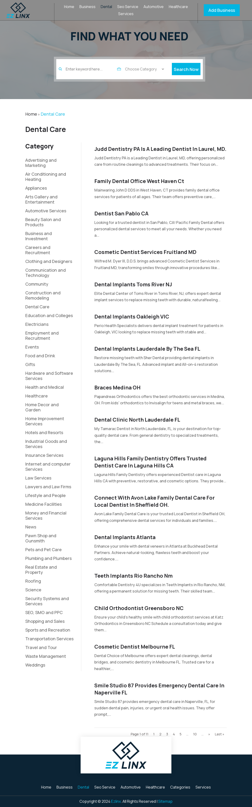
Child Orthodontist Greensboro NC (139, 608)
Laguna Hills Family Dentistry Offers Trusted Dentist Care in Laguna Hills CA (150, 462)
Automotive (153, 7)
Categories (180, 787)
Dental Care (53, 114)
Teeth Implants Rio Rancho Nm (133, 575)
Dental (106, 7)
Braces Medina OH (117, 387)
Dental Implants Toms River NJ (133, 284)
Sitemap (165, 801)
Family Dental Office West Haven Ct (139, 181)
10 (195, 734)
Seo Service (127, 7)
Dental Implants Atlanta (125, 537)
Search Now (186, 76)
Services (126, 14)
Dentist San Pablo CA (121, 213)
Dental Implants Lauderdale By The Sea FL (147, 348)
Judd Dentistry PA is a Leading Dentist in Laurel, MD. (160, 149)
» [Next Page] (209, 734)
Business (87, 7)
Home (69, 7)
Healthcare (178, 7)
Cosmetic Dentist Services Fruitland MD (145, 252)
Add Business (222, 10)
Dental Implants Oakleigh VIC (131, 316)
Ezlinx (116, 801)
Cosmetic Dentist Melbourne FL (134, 646)
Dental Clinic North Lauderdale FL (137, 419)
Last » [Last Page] (219, 734)
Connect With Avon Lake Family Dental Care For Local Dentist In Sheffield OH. (154, 501)
